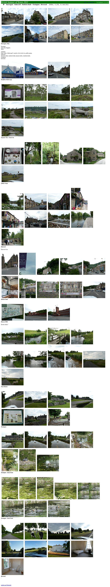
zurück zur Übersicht (89, 2)
